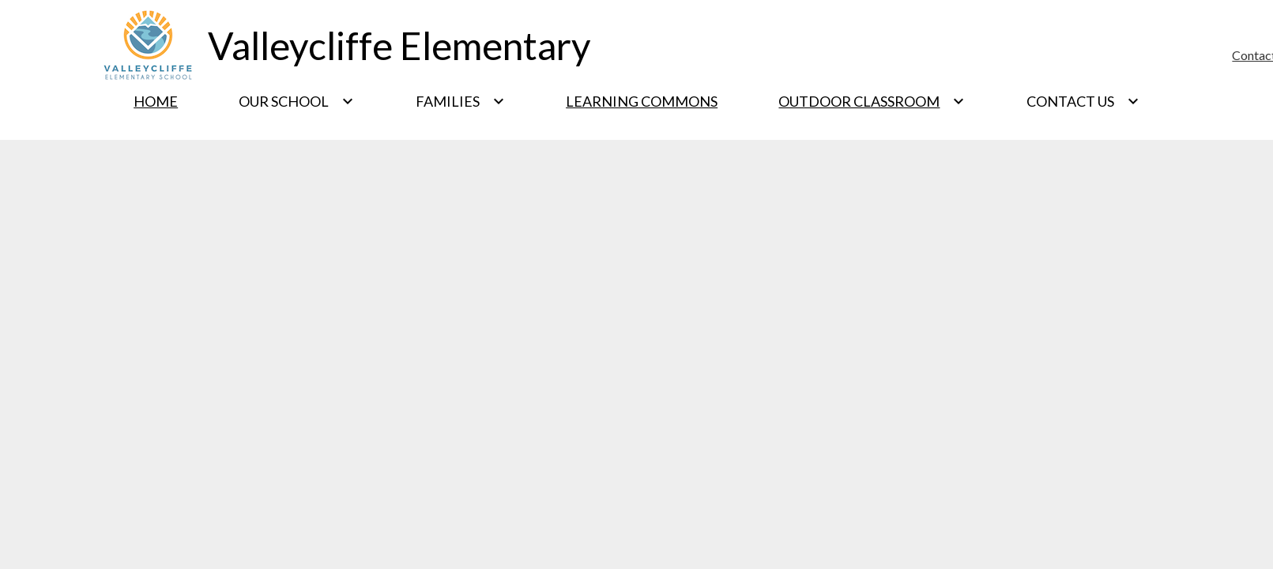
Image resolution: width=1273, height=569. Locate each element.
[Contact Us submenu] (1083, 101)
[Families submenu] (460, 101)
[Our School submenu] (296, 101)
